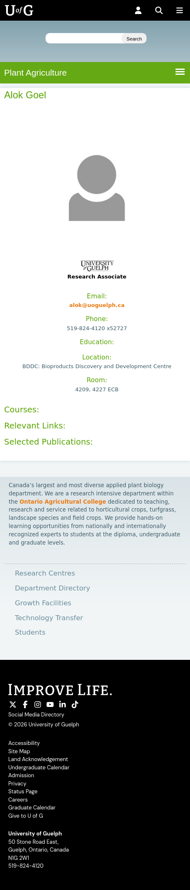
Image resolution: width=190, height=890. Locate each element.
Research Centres (45, 573)
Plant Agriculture (35, 72)
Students (30, 632)
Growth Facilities (43, 603)
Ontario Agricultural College (62, 502)
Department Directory (52, 588)
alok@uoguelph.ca (97, 305)
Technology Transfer (49, 618)
